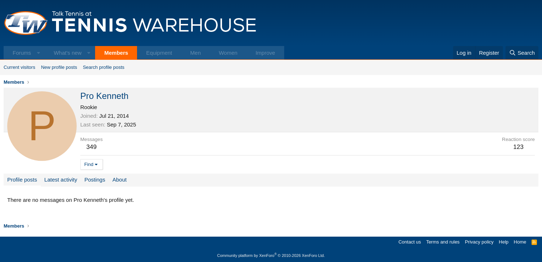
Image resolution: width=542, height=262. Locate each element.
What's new (68, 53)
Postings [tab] (94, 179)
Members (116, 53)
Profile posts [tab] (22, 179)
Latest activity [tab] (60, 179)
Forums (22, 53)
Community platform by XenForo (271, 255)
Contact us (409, 242)
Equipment (159, 53)
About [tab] (119, 179)
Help (504, 242)
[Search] (521, 52)
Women (228, 53)
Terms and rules (443, 242)
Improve (265, 53)
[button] (38, 52)
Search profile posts (103, 67)
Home (520, 242)
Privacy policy (479, 242)
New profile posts (59, 67)
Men (195, 53)
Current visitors (19, 67)
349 (91, 147)
